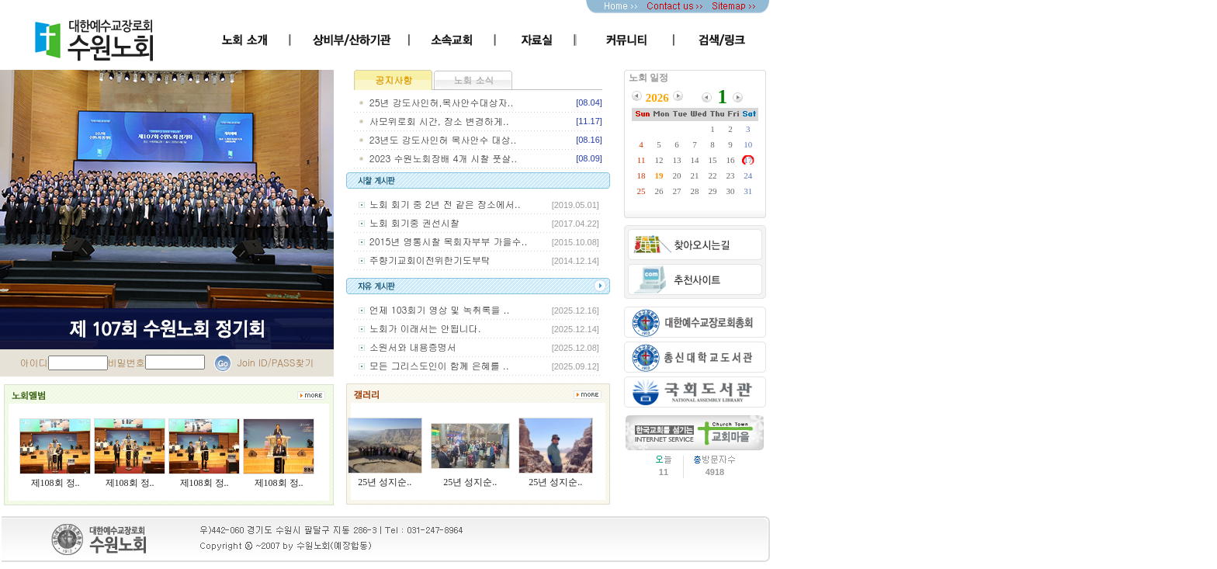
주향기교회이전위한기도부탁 (430, 259)
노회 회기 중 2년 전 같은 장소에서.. (445, 203)
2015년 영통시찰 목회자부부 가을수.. (448, 241)
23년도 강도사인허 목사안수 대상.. (443, 139)
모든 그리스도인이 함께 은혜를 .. (439, 365)
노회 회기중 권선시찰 (414, 222)
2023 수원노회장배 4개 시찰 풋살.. (443, 158)
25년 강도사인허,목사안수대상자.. (441, 102)
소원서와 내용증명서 (412, 346)
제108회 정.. (55, 482)
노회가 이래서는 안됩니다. (425, 328)
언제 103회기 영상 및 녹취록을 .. (439, 309)
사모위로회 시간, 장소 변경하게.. (439, 120)
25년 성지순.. (384, 482)
